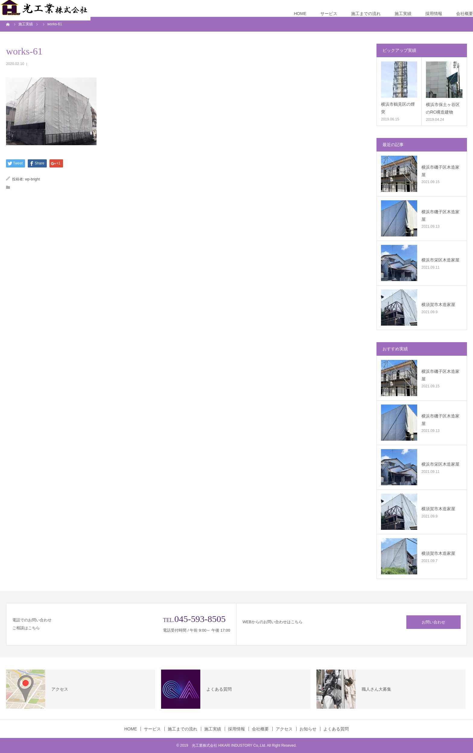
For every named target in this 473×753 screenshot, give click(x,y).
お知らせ (308, 729)
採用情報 (433, 13)
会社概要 (464, 13)
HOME (300, 13)
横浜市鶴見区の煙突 (398, 108)
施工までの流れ (366, 13)
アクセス (284, 729)
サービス (328, 13)
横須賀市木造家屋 (438, 304)
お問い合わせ (433, 622)
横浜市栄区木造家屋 (440, 260)
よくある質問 (336, 729)
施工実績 (403, 13)
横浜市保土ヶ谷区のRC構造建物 (443, 108)
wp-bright (32, 179)
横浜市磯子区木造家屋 (440, 171)
